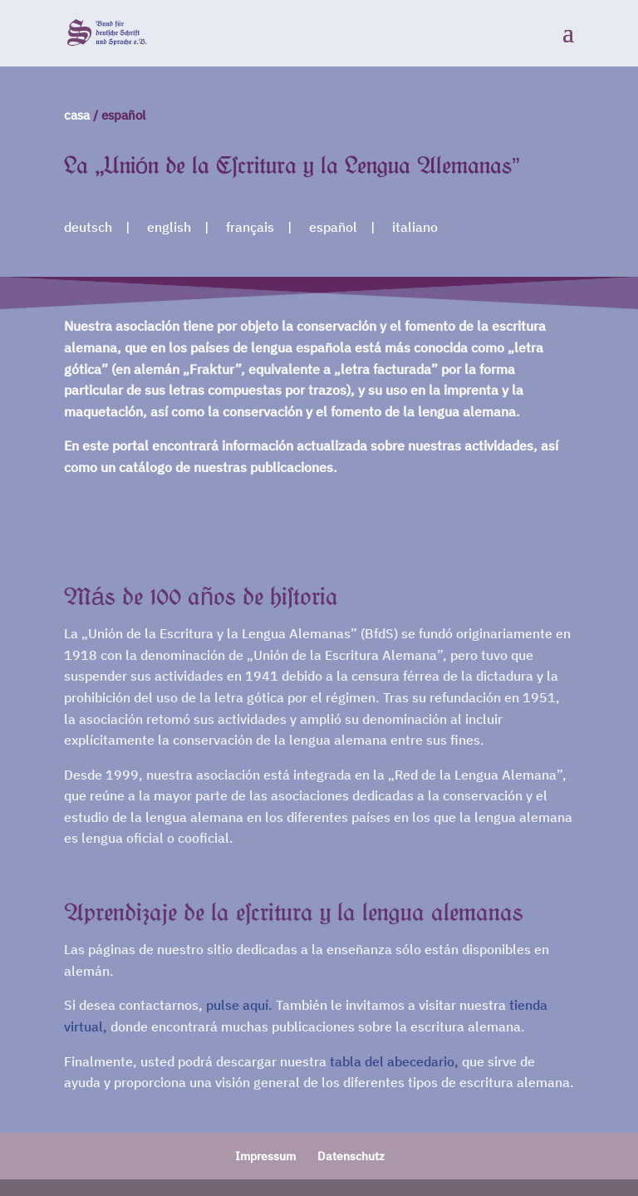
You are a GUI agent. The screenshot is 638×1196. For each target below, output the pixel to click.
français (250, 227)
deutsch (88, 227)
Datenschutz (351, 1156)
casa (77, 115)
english (169, 227)
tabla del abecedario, (394, 1061)
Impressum (265, 1156)
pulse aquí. (239, 1005)
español (333, 227)
